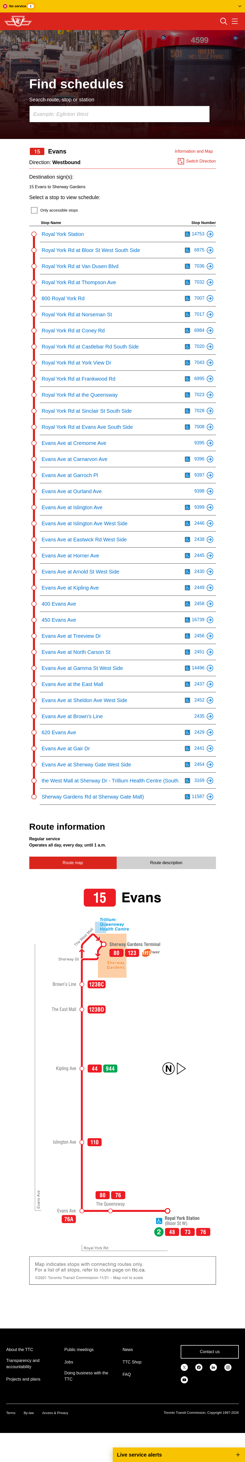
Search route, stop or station (61, 99)
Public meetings (79, 1349)
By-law (29, 1413)
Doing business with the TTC (86, 1376)
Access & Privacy (55, 1413)
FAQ (127, 1374)
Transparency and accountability (22, 1363)
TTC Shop (132, 1362)
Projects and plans (23, 1379)
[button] (122, 6)
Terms (10, 1413)
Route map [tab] (73, 863)
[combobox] (119, 114)
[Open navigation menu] (235, 21)
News (128, 1349)
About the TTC (19, 1349)
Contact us (210, 1351)
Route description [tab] (166, 863)
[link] (184, 1367)
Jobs (68, 1362)
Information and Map (194, 151)
